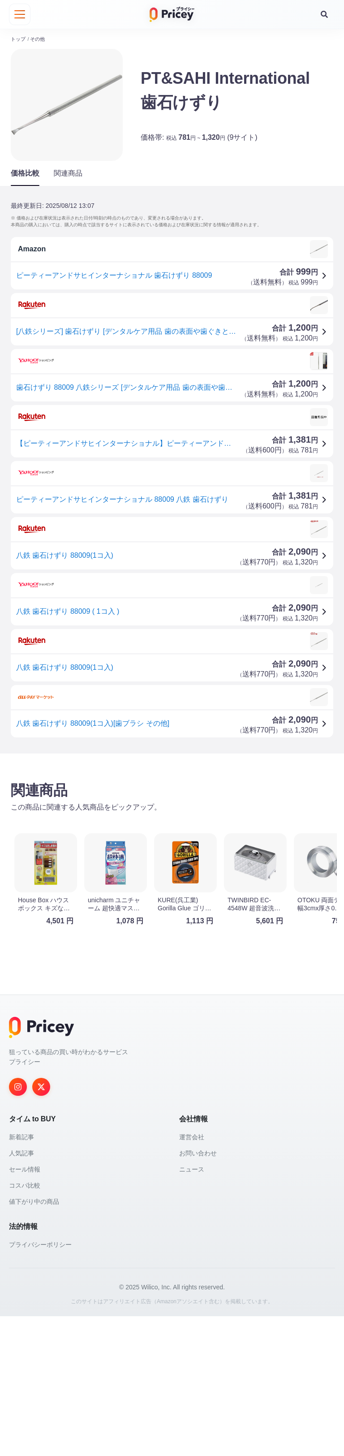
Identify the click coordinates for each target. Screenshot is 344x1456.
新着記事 (21, 1276)
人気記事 (21, 1293)
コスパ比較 (24, 1325)
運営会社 (191, 1276)
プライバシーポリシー (40, 1384)
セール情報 (24, 1309)
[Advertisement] (172, 830)
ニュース (191, 1309)
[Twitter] (41, 1227)
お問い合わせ (198, 1293)
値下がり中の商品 (34, 1341)
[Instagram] (18, 1227)
